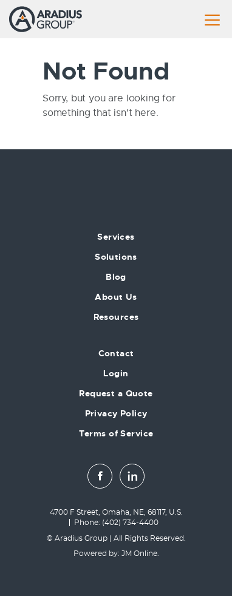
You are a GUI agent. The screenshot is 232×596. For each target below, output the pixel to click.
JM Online (139, 553)
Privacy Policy (116, 413)
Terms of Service (116, 433)
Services (115, 236)
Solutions (116, 256)
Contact (116, 353)
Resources (116, 316)
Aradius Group (81, 538)
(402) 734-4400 (130, 522)
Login (115, 373)
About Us (116, 296)
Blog (116, 276)
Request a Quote (115, 393)
